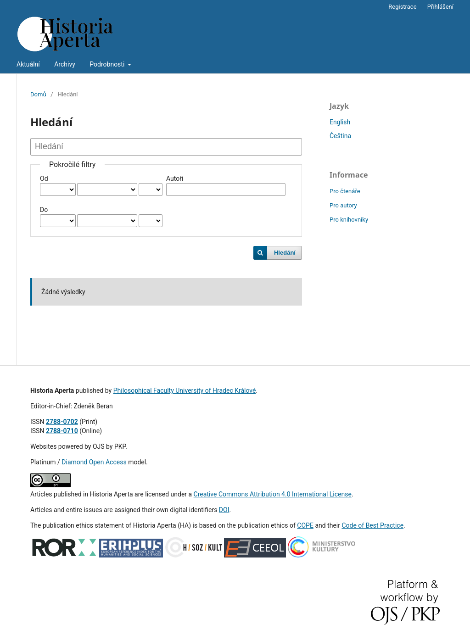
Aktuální (28, 64)
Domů (38, 94)
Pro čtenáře (345, 191)
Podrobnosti (108, 64)
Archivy (64, 64)
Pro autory (343, 205)
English (340, 122)
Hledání (285, 252)
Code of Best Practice (372, 525)
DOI (224, 509)
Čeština (340, 135)
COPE (305, 525)
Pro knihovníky (349, 219)
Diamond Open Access (94, 462)
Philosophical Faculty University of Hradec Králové (184, 390)
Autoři (174, 178)
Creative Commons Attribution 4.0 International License (273, 494)
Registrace (402, 6)
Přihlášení (440, 6)
